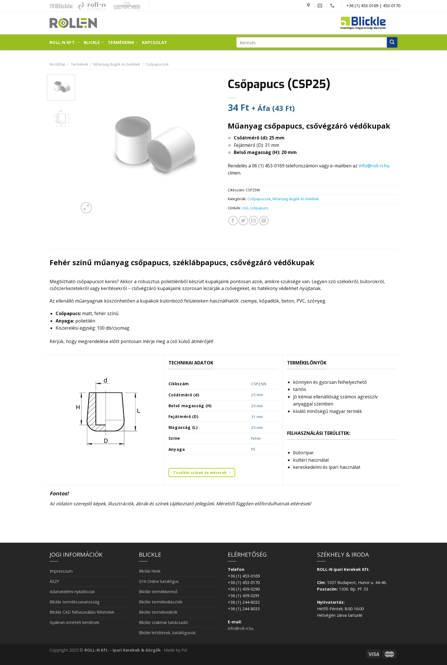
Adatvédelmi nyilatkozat (72, 591)
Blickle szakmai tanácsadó (163, 622)
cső (245, 207)
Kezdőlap (58, 64)
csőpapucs (259, 207)
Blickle (94, 42)
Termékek (79, 64)
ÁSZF (54, 581)
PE (253, 449)
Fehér (256, 438)
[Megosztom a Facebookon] (233, 220)
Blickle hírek (149, 571)
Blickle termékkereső (158, 591)
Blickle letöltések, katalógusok (167, 632)
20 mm (257, 405)
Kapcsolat (154, 42)
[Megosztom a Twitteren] (243, 220)
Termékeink (123, 42)
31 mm (257, 416)
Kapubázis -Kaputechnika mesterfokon (92, 5)
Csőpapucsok (157, 64)
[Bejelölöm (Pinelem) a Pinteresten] (264, 220)
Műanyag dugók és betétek (117, 64)
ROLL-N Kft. (65, 42)
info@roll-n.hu (374, 166)
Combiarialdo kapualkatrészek (125, 5)
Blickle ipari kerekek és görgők (60, 5)
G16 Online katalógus (159, 581)
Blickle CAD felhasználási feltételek (82, 612)
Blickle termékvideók (158, 612)
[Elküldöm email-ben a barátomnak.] (253, 220)
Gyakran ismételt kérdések (74, 622)
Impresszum (61, 571)
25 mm (257, 394)
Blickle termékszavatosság (74, 602)
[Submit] (392, 42)
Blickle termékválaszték (160, 602)
